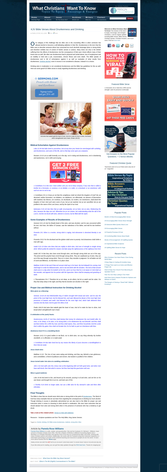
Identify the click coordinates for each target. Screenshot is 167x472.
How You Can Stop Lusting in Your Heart (117, 274)
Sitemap (117, 467)
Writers (89, 17)
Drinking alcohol (45, 61)
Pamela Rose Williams (39, 33)
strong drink (74, 422)
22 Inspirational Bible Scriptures (114, 244)
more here (117, 40)
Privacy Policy (123, 467)
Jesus (59, 17)
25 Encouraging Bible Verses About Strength (118, 221)
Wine (79, 422)
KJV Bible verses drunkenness (55, 422)
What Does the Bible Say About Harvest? (56, 458)
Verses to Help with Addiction (64, 413)
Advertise (135, 467)
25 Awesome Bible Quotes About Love (116, 224)
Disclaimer (129, 467)
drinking (44, 422)
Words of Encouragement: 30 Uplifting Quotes (119, 240)
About (47, 17)
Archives (76, 17)
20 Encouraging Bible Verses (113, 228)
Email (56, 33)
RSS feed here (80, 445)
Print (51, 33)
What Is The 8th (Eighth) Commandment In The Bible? (57, 461)
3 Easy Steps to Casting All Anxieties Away (118, 262)
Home (34, 17)
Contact (101, 17)
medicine (67, 422)
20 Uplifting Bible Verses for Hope (115, 247)
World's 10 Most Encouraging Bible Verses (118, 217)
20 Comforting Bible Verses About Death (117, 236)
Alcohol (39, 422)
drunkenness (87, 396)
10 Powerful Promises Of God (114, 232)
